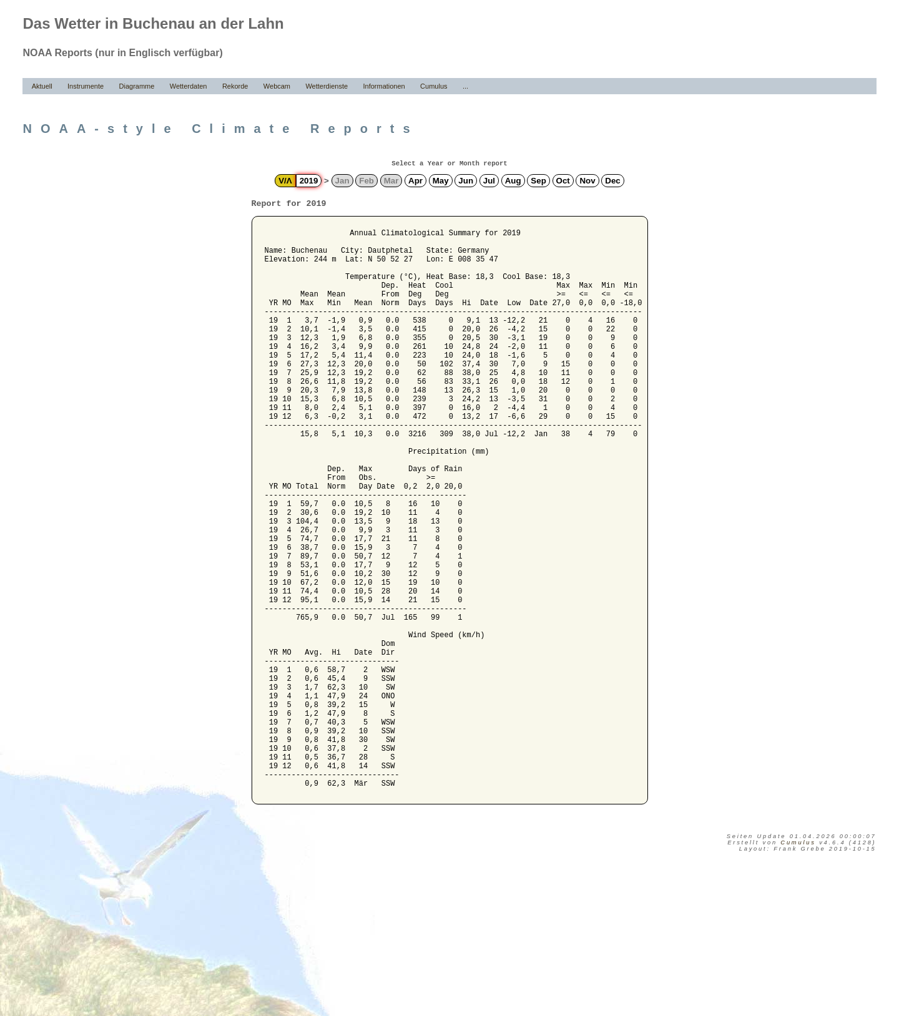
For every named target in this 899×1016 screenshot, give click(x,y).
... (465, 86)
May (441, 180)
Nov (587, 180)
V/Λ (285, 180)
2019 (309, 180)
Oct (563, 180)
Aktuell (42, 86)
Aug (513, 180)
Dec (612, 180)
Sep (538, 180)
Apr (415, 180)
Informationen (384, 86)
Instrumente (85, 86)
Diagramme (137, 86)
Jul (489, 180)
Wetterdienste (326, 86)
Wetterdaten (188, 86)
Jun (465, 180)
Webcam (276, 86)
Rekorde (235, 86)
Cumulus (433, 86)
